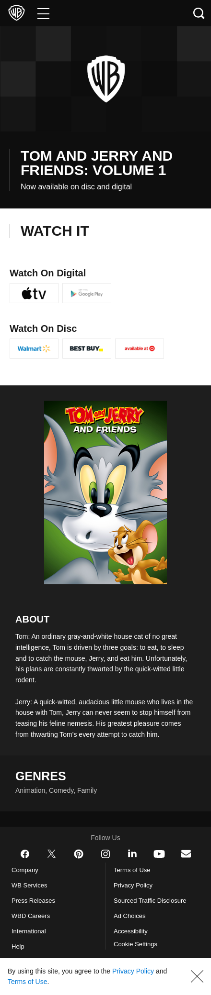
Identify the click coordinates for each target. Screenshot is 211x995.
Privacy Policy (135, 896)
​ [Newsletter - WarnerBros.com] (186, 864)
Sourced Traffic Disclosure (154, 911)
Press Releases (34, 911)
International (31, 942)
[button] (197, 976)
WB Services (31, 896)
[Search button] (199, 13)
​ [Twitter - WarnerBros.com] (52, 864)
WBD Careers (33, 926)
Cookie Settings (138, 955)
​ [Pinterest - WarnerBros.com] (78, 864)
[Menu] (43, 13)
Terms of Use (133, 881)
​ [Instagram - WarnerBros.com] (105, 864)
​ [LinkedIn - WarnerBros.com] (132, 864)
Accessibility (132, 942)
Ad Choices (131, 926)
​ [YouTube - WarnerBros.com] (159, 864)
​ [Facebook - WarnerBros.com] (25, 864)
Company (27, 881)
